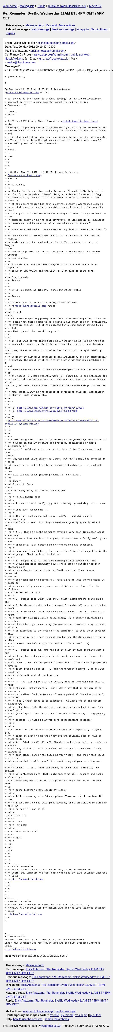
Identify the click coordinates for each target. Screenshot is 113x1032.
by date (54, 1015)
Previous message (62, 29)
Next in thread (99, 29)
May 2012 (95, 6)
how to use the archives (28, 1019)
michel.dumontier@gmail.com (55, 42)
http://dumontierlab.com (27, 879)
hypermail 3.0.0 (50, 1025)
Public (41, 6)
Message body (35, 25)
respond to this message (38, 1011)
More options (67, 25)
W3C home (10, 6)
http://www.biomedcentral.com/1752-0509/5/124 (47, 411)
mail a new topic (66, 1011)
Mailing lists (27, 6)
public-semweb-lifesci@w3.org (67, 6)
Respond (51, 25)
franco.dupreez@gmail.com (50, 54)
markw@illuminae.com (20, 62)
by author (95, 1015)
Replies (10, 33)
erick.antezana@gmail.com (47, 50)
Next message (40, 29)
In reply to (82, 29)
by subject (81, 1015)
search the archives (57, 1019)
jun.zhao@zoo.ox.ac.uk (53, 58)
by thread (67, 1015)
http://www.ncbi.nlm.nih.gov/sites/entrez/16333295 (50, 408)
